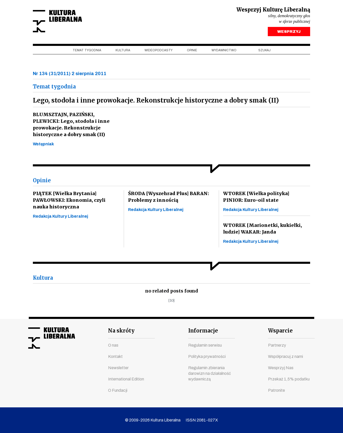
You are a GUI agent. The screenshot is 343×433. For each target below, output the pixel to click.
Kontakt (115, 356)
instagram (51, 364)
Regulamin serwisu (205, 345)
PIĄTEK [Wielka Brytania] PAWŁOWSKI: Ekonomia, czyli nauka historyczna (68, 201)
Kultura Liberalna (67, 21)
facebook (31, 364)
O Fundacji (117, 390)
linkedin (70, 364)
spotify (80, 364)
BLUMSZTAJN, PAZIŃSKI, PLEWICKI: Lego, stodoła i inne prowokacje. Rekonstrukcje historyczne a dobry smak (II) (70, 126)
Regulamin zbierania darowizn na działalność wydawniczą (209, 373)
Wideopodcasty (159, 51)
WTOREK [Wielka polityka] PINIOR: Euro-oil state (266, 198)
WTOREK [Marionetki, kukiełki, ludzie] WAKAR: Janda (261, 230)
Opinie (192, 51)
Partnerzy (277, 345)
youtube (41, 364)
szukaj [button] (264, 51)
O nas (113, 345)
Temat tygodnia (87, 51)
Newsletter (118, 368)
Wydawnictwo (224, 51)
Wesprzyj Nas (280, 368)
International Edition (126, 379)
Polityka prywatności (207, 356)
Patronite (276, 390)
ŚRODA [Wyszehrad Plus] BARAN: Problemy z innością (167, 198)
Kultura (123, 51)
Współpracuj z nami (285, 356)
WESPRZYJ (289, 33)
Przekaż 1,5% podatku (289, 379)
